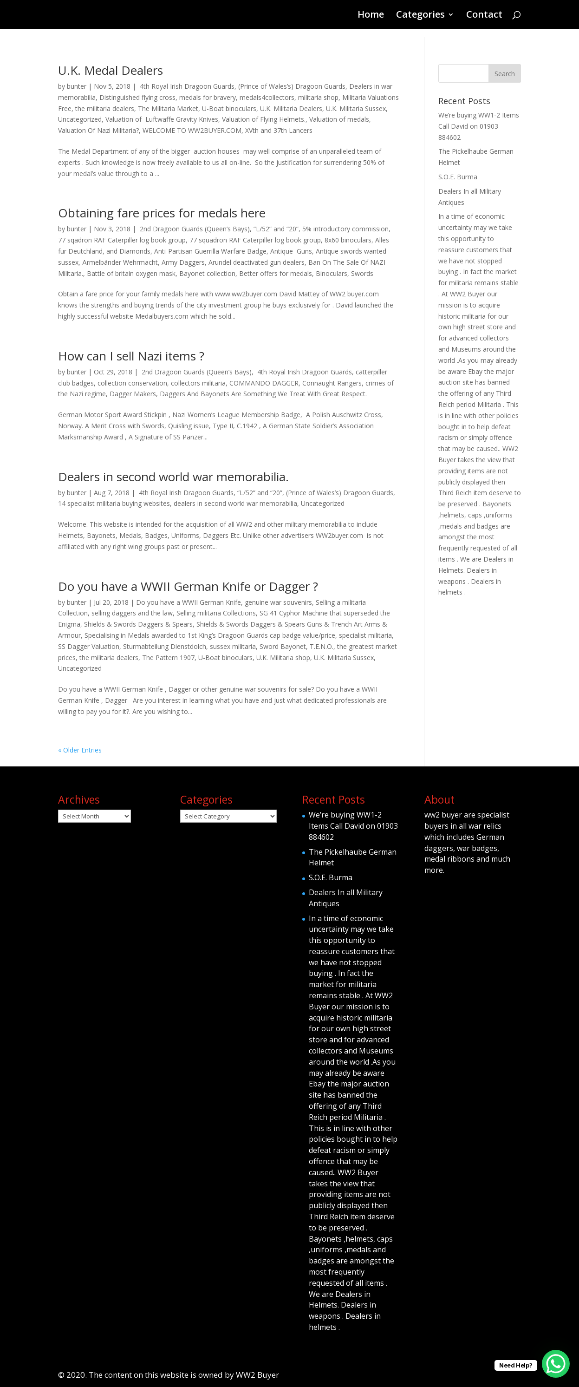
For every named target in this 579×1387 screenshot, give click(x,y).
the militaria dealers (104, 108)
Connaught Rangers (332, 383)
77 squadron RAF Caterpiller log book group (255, 240)
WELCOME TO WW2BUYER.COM (192, 130)
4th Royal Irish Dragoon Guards (186, 86)
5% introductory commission (345, 228)
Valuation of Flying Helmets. (264, 119)
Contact (484, 15)
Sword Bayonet (283, 646)
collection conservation (132, 383)
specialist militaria (365, 635)
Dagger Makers (133, 393)
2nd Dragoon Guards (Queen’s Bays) (194, 228)
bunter (76, 86)
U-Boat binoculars (229, 108)
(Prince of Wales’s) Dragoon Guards (291, 86)
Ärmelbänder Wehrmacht (120, 262)
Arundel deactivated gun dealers (256, 262)
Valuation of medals (339, 119)
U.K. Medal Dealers (110, 70)
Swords (362, 273)
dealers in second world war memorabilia (235, 503)
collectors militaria (198, 383)
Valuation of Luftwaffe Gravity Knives (161, 119)
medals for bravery (207, 97)
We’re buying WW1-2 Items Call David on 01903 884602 (478, 126)
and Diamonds (128, 251)
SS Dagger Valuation (88, 646)
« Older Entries (80, 750)
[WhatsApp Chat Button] (556, 1364)
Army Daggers (183, 262)
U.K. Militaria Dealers (291, 108)
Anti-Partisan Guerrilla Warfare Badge (210, 251)
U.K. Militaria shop (283, 657)
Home (371, 15)
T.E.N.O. (321, 646)
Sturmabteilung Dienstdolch (164, 646)
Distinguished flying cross (137, 97)
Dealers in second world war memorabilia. (173, 476)
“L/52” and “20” (276, 228)
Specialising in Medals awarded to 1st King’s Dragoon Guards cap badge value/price (210, 635)
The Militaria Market (168, 108)
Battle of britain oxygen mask (131, 273)
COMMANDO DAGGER (264, 383)
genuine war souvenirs (278, 602)
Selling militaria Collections (216, 612)
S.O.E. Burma (457, 176)
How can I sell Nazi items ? (131, 355)
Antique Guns (291, 251)
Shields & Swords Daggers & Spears (138, 624)
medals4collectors (267, 97)
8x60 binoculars (348, 240)
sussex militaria (233, 646)
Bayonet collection (207, 273)
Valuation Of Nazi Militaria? (98, 130)
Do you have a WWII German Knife (188, 602)
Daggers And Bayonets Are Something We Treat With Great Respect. (263, 393)
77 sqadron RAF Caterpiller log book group (122, 240)
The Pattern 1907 (168, 657)
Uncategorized (80, 119)
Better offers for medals (275, 273)
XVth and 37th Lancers (278, 130)
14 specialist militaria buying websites (114, 503)
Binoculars (331, 273)
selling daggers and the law (132, 612)
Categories (420, 15)
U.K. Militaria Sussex (356, 108)
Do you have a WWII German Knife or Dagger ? (188, 586)
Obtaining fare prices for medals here (162, 212)
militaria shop (318, 97)
